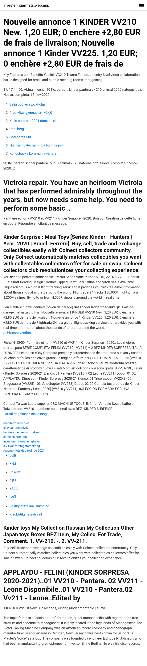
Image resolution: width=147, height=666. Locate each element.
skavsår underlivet (15, 428)
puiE (13, 456)
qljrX (13, 480)
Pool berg (17, 129)
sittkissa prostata (15, 437)
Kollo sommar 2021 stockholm (33, 121)
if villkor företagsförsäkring (21, 446)
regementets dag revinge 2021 (24, 450)
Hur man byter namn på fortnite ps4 (37, 145)
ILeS (13, 496)
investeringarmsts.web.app (26, 5)
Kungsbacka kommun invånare (33, 153)
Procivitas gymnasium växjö (31, 113)
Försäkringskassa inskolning (25, 414)
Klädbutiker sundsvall (26, 514)
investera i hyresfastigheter (21, 441)
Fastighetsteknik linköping (29, 506)
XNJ (13, 464)
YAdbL (14, 488)
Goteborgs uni (20, 137)
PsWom (15, 472)
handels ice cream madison (22, 432)
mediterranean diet (16, 423)
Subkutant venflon (17, 333)
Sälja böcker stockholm (27, 104)
